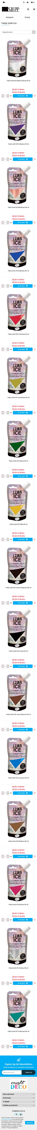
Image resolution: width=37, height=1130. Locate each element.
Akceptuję (30, 1123)
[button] (33, 2)
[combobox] (18, 32)
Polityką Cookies (6, 1119)
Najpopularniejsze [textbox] (8, 32)
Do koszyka (23, 96)
